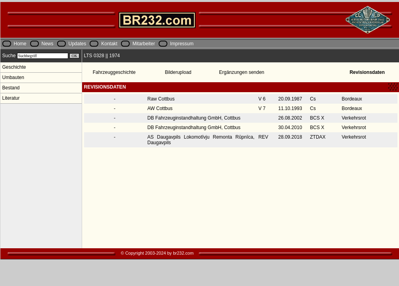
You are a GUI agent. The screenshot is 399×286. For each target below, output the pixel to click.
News (48, 43)
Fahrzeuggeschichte (114, 72)
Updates (77, 43)
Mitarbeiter (143, 43)
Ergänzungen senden (241, 72)
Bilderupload (178, 72)
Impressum (182, 43)
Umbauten (13, 77)
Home (20, 43)
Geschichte (14, 67)
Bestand (11, 88)
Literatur (11, 98)
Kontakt (109, 43)
